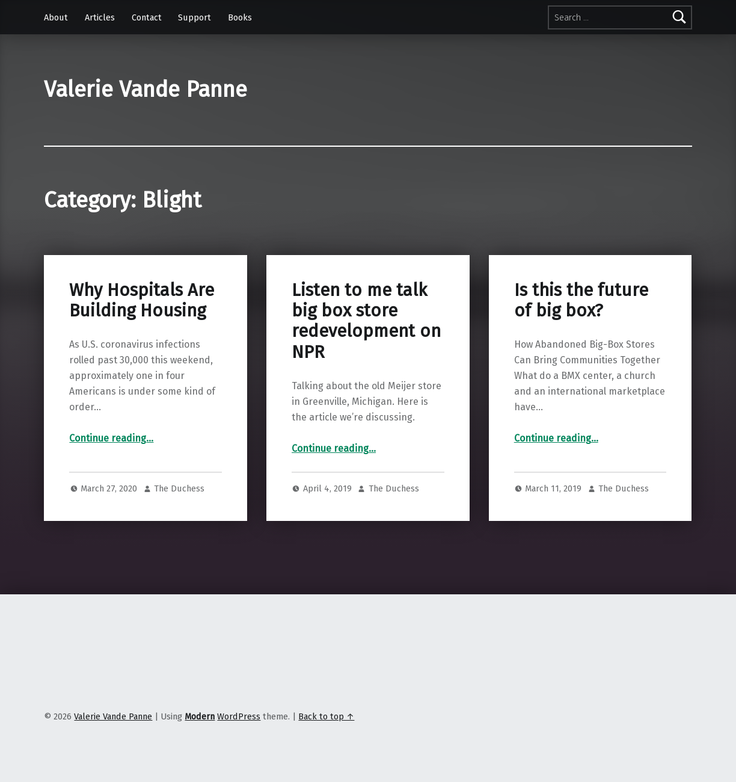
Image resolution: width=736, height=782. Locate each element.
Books (240, 17)
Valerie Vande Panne (145, 89)
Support (194, 17)
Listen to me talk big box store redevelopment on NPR (366, 321)
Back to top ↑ (326, 716)
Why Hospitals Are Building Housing (141, 300)
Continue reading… (111, 438)
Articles (100, 17)
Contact (147, 17)
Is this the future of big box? (581, 300)
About (56, 17)
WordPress (238, 716)
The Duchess (179, 488)
